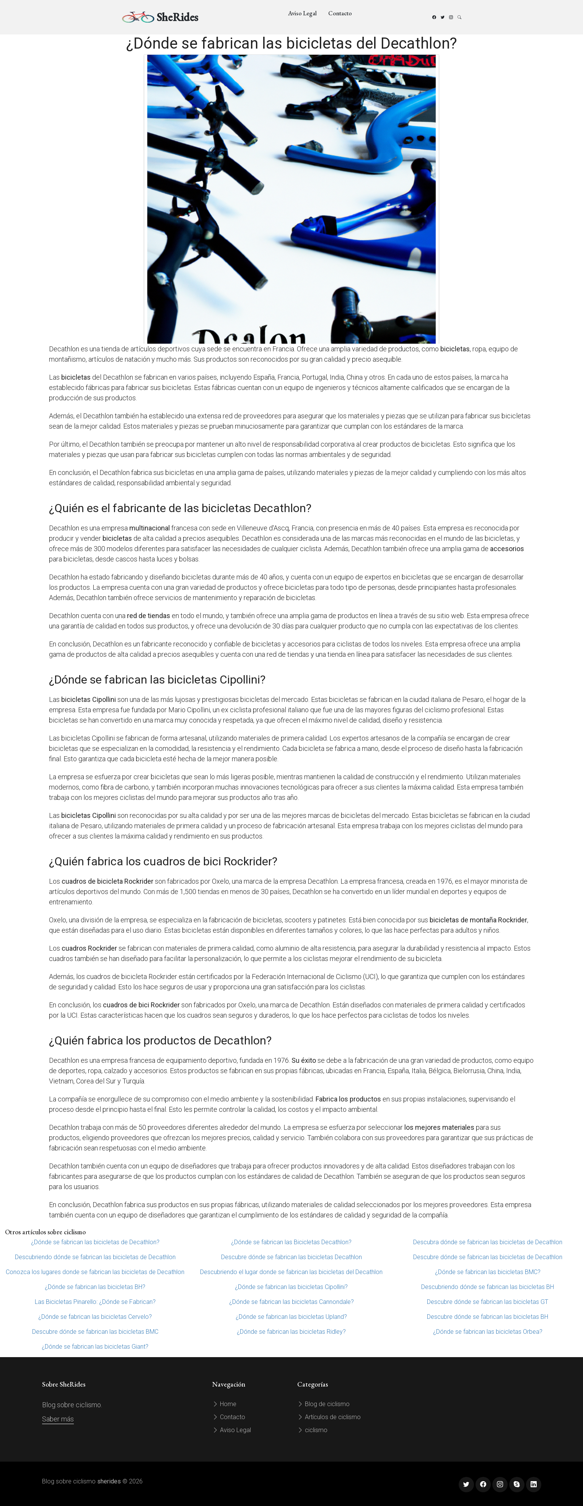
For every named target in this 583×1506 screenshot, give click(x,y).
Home (224, 1404)
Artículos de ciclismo (329, 1417)
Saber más (58, 1419)
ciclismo (312, 1430)
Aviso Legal (302, 13)
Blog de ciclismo (323, 1404)
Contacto (340, 13)
